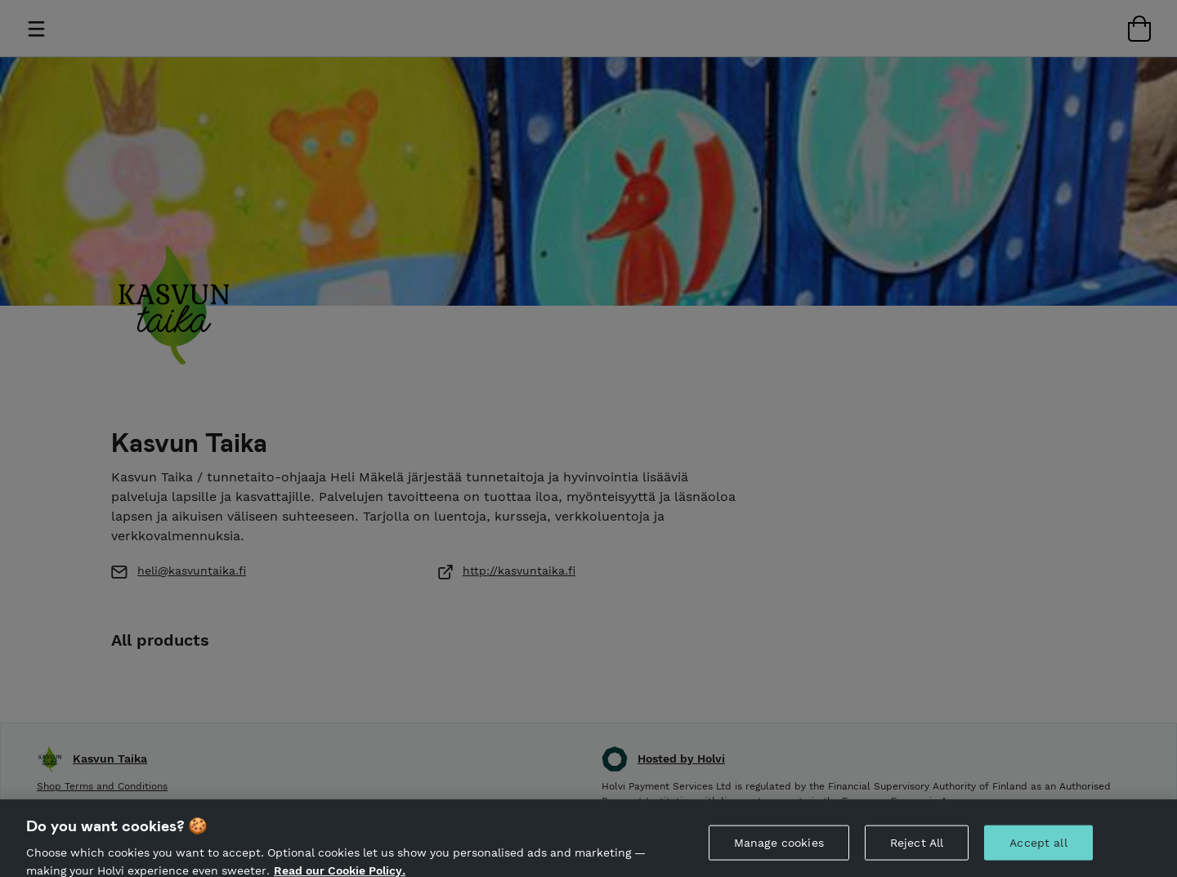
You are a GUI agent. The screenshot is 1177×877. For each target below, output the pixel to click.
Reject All (916, 845)
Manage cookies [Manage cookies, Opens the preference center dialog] (779, 845)
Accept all (1038, 845)
